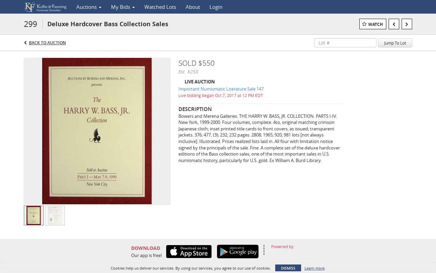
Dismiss (288, 268)
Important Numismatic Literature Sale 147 (221, 89)
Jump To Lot (395, 43)
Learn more (315, 268)
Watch (375, 24)
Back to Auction (47, 43)
